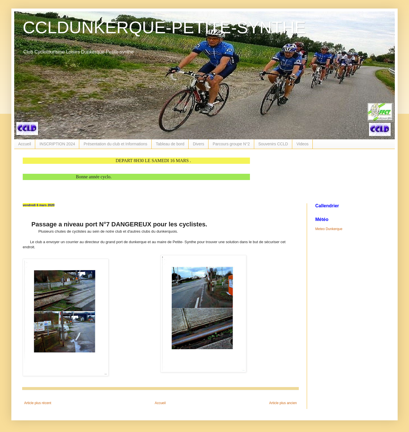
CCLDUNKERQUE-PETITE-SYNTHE (164, 27)
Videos (303, 144)
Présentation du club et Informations (115, 144)
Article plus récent (37, 403)
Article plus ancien (283, 403)
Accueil (24, 144)
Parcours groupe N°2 (231, 144)
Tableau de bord (170, 144)
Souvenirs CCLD (273, 144)
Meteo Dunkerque (328, 229)
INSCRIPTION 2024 (57, 144)
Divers (198, 144)
